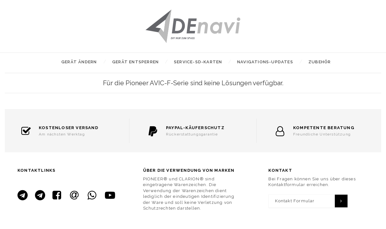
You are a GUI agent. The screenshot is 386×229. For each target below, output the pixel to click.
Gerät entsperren (135, 61)
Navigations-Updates (265, 61)
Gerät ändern (79, 61)
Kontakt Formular (294, 200)
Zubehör (319, 61)
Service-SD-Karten (198, 61)
